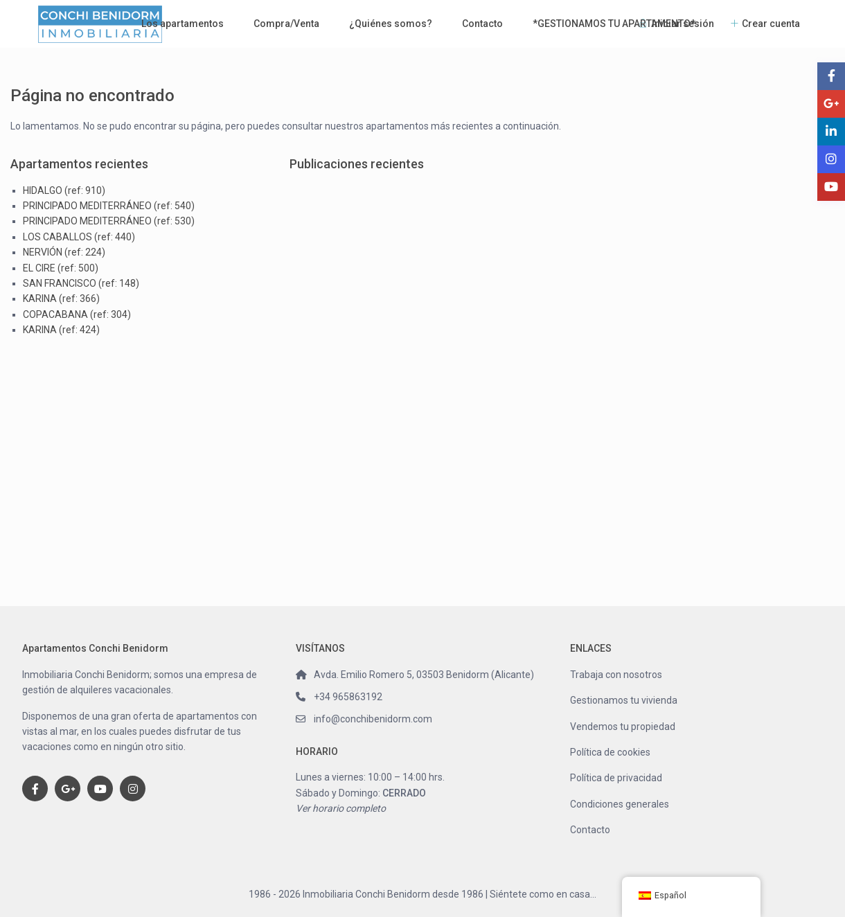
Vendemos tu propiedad (622, 726)
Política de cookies (610, 752)
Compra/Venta (286, 23)
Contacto (482, 23)
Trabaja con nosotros (616, 674)
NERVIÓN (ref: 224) (64, 252)
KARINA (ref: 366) (61, 298)
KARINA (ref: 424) (61, 329)
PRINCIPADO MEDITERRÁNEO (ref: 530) (109, 220)
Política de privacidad (616, 777)
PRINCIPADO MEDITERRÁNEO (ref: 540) (109, 205)
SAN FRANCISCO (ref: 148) (81, 283)
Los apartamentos (182, 23)
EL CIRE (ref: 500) (60, 268)
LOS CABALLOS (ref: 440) (79, 236)
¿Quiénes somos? (390, 23)
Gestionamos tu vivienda (623, 700)
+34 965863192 (348, 696)
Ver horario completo (341, 808)
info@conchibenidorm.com (373, 718)
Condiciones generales (619, 804)
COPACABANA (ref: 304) (77, 314)
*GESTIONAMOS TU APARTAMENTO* (614, 23)
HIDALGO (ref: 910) (64, 190)
